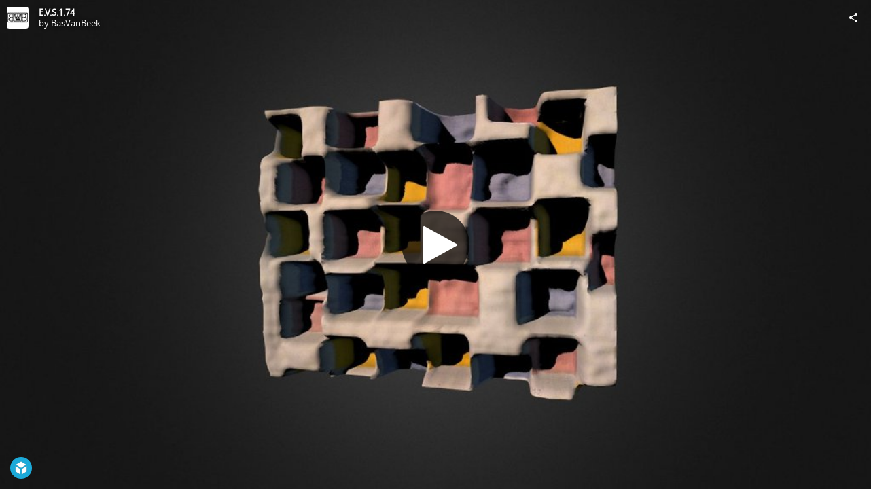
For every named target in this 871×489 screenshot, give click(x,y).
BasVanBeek (76, 23)
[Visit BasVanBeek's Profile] (18, 18)
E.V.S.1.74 (57, 12)
